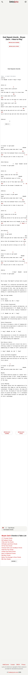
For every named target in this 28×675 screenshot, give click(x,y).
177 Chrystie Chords (6, 538)
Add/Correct (6, 664)
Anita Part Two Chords (7, 549)
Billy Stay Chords (6, 559)
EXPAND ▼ (14, 561)
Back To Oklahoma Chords (8, 553)
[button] (2, 2)
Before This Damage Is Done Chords (11, 557)
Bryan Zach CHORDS (7, 433)
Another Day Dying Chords (8, 551)
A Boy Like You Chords (7, 542)
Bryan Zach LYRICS (21, 433)
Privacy (23, 664)
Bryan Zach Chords (14, 42)
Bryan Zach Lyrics (14, 46)
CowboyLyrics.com (13, 672)
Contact (13, 664)
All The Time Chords (6, 545)
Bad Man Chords (5, 555)
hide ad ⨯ (7, 124)
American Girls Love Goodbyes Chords (11, 547)
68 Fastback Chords (6, 540)
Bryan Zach (6, 536)
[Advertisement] (14, 18)
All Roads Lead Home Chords (9, 544)
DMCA (18, 664)
